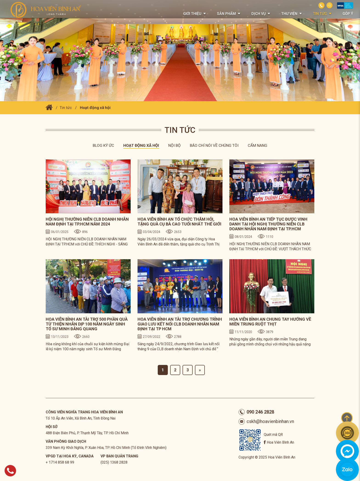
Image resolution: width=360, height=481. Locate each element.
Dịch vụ (258, 13)
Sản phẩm (226, 13)
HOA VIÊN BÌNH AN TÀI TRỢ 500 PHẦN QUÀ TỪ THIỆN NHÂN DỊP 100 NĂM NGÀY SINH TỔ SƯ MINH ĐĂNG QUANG (87, 324)
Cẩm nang (257, 145)
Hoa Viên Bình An (280, 442)
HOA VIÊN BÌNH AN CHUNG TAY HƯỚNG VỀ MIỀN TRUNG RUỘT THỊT (270, 321)
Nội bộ (174, 145)
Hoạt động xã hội (95, 107)
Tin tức (320, 13)
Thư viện (289, 13)
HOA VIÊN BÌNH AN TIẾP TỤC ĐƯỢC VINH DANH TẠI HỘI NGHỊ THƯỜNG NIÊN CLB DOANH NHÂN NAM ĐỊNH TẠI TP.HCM (268, 224)
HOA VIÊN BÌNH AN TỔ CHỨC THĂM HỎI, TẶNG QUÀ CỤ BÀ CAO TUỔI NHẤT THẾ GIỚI (179, 221)
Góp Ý (348, 13)
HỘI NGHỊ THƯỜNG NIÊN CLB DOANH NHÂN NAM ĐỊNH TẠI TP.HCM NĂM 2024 (87, 221)
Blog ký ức (103, 145)
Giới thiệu (192, 13)
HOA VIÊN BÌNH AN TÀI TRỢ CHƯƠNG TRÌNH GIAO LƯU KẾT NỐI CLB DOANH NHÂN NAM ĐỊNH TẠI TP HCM (180, 324)
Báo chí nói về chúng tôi (214, 145)
